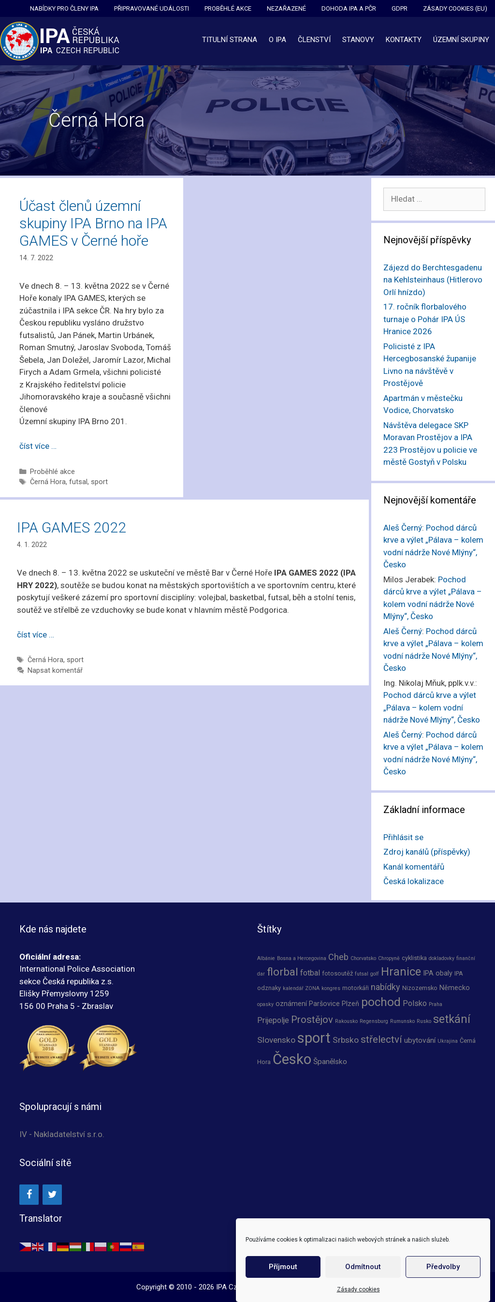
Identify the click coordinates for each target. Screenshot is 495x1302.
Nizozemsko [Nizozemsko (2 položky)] (419, 987)
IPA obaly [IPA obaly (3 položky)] (437, 973)
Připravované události (151, 8)
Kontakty (404, 39)
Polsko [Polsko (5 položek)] (415, 1003)
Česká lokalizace (413, 881)
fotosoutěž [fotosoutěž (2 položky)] (337, 973)
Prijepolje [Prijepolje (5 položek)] (273, 1020)
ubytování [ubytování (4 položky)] (420, 1040)
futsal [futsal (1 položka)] (361, 974)
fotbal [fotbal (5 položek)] (310, 972)
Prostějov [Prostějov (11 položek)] (312, 1019)
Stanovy (358, 39)
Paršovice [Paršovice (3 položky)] (324, 1003)
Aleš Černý (402, 528)
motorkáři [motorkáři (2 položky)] (355, 987)
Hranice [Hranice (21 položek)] (401, 971)
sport (99, 482)
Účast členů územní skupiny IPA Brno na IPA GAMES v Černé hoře (93, 223)
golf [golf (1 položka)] (374, 974)
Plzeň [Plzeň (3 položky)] (350, 1003)
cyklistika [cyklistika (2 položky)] (414, 958)
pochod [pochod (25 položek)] (381, 1002)
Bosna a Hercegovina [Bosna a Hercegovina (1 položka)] (301, 958)
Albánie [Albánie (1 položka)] (266, 958)
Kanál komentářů (413, 867)
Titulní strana (229, 39)
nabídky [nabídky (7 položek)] (385, 987)
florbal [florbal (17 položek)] (282, 971)
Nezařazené (286, 8)
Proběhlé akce (227, 8)
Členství (314, 39)
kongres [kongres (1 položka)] (330, 988)
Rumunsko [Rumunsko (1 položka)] (402, 1021)
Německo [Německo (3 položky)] (454, 987)
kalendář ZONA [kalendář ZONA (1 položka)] (301, 988)
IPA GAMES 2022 (71, 527)
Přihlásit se (403, 837)
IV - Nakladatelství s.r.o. (61, 1134)
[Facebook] (29, 1194)
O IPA (277, 39)
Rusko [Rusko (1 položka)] (424, 1021)
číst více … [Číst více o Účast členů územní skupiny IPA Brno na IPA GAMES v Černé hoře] (38, 446)
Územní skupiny (461, 39)
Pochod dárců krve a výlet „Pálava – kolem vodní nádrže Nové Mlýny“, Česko (431, 707)
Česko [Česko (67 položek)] (292, 1059)
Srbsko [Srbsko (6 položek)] (346, 1040)
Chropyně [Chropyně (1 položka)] (389, 958)
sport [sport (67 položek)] (314, 1038)
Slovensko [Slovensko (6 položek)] (276, 1040)
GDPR (400, 8)
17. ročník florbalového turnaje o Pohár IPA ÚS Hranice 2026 (424, 319)
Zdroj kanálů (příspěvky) (426, 852)
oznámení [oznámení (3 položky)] (291, 1003)
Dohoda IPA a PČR (348, 8)
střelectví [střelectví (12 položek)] (381, 1039)
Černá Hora (48, 482)
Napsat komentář (55, 670)
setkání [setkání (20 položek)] (451, 1019)
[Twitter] (52, 1194)
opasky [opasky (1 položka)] (265, 1004)
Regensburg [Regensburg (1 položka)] (374, 1021)
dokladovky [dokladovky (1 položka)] (441, 958)
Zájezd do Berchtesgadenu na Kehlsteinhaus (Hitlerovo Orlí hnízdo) (432, 280)
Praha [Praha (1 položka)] (435, 1004)
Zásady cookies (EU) (455, 8)
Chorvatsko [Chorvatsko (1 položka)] (363, 958)
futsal (78, 482)
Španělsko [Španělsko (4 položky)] (330, 1061)
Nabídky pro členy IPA (64, 8)
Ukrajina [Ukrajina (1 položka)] (447, 1041)
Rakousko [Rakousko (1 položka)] (346, 1021)
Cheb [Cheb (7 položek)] (338, 957)
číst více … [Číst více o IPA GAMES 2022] (35, 634)
